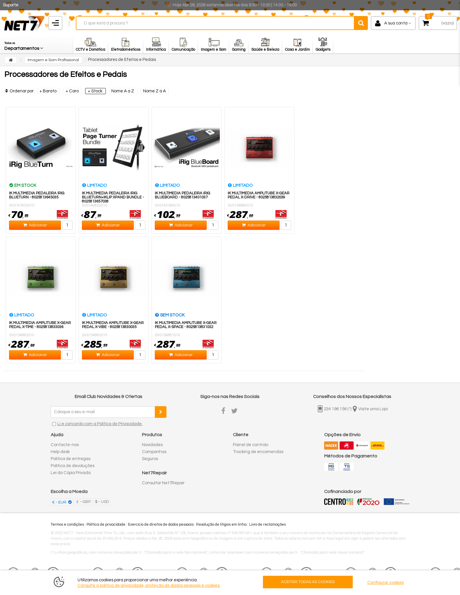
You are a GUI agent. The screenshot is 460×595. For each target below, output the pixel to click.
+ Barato (48, 91)
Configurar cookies (385, 582)
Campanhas (154, 452)
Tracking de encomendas (258, 452)
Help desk (60, 452)
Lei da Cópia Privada (71, 473)
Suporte (10, 5)
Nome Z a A (154, 91)
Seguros (150, 459)
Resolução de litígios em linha (221, 524)
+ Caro (73, 91)
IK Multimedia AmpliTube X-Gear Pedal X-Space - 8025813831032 (186, 325)
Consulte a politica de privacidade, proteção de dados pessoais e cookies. (149, 585)
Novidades (152, 445)
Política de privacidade (106, 524)
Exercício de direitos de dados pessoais (161, 524)
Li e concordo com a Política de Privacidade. (100, 424)
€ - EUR (59, 502)
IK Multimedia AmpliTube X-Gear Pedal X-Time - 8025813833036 (40, 325)
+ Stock (95, 91)
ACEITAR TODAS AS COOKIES (308, 582)
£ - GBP (83, 502)
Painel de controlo (250, 445)
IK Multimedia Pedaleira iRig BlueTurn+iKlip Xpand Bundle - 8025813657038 (113, 197)
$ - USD (102, 502)
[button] (24, 44)
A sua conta (396, 23)
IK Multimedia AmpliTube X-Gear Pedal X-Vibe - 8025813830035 (113, 325)
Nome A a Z (123, 91)
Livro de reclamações (267, 524)
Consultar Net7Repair (163, 483)
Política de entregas (70, 459)
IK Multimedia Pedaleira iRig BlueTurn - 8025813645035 (36, 195)
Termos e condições (67, 524)
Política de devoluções (72, 466)
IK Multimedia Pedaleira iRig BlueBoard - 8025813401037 (182, 195)
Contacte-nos (65, 445)
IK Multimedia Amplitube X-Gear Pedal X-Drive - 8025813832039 (258, 195)
